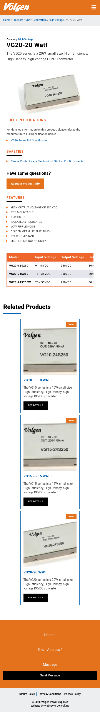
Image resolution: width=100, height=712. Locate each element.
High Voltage (56, 19)
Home (6, 19)
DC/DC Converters (36, 19)
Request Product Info (25, 183)
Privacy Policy (72, 694)
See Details (35, 405)
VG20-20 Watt (34, 572)
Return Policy (27, 694)
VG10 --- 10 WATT (37, 380)
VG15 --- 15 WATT (37, 476)
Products (18, 19)
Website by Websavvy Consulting (50, 705)
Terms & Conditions (49, 694)
